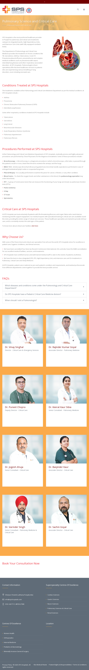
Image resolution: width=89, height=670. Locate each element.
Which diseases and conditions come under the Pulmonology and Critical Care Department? (38, 286)
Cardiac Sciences (53, 595)
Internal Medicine (10, 642)
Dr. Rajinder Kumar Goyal (62, 347)
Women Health (9, 633)
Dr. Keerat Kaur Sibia (60, 407)
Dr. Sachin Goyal (57, 527)
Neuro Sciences (53, 604)
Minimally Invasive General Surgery (16, 651)
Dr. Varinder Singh (15, 527)
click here (35, 226)
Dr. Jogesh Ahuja (14, 467)
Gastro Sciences (53, 599)
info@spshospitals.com (13, 599)
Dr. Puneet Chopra (15, 407)
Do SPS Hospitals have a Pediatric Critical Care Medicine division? (33, 294)
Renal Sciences (53, 613)
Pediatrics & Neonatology (13, 647)
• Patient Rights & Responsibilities (60, 665)
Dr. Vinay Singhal (14, 347)
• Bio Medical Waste (40, 665)
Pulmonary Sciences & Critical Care (60, 608)
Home (4, 25)
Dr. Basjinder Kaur (59, 467)
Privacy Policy (7, 665)
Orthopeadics (8, 638)
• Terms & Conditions (79, 665)
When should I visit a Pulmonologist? (21, 300)
